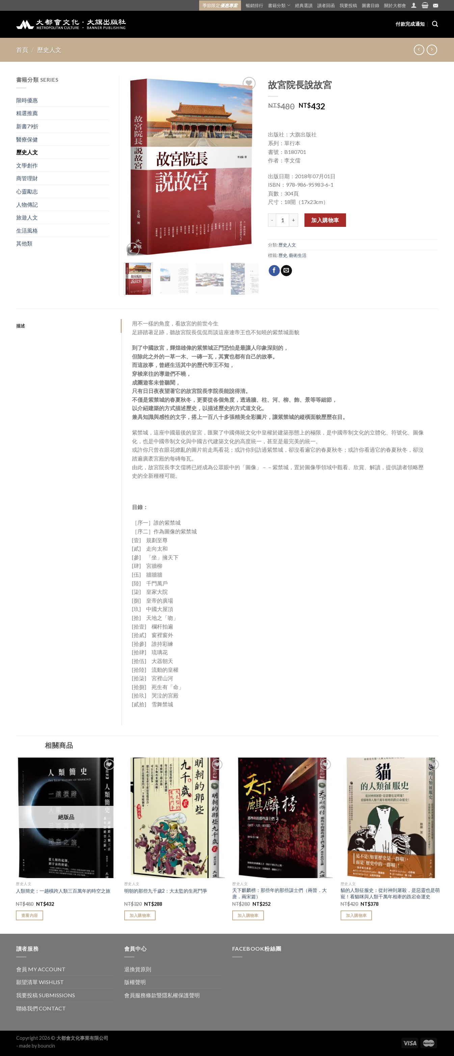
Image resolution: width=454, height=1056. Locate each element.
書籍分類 (279, 5)
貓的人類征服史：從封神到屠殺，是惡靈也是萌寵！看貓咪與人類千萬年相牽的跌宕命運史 (390, 893)
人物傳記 (27, 204)
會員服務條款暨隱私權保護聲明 (162, 995)
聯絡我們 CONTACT (41, 1008)
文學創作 (27, 165)
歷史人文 (49, 49)
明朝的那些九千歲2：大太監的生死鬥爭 (165, 891)
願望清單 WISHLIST (40, 982)
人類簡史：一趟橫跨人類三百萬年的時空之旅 (63, 891)
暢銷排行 (254, 5)
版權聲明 (135, 982)
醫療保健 (27, 139)
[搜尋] (435, 24)
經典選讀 (304, 5)
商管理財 (27, 178)
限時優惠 (27, 100)
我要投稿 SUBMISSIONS (45, 995)
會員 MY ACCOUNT (40, 969)
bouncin (46, 1046)
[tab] (69, 326)
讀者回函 (326, 5)
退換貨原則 (137, 969)
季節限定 (220, 5)
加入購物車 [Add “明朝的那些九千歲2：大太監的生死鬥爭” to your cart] (140, 915)
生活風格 (27, 230)
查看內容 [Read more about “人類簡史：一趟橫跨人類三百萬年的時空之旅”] (29, 915)
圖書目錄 (370, 5)
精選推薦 (27, 113)
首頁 (22, 49)
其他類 (24, 243)
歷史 (282, 255)
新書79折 (27, 126)
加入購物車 (325, 220)
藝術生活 (297, 255)
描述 (20, 325)
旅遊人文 (27, 217)
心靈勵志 (27, 191)
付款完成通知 (410, 24)
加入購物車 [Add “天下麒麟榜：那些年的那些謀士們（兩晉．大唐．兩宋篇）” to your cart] (248, 915)
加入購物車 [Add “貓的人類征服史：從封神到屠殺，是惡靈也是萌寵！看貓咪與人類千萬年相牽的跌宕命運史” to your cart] (356, 915)
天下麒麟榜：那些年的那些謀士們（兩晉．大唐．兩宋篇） (279, 893)
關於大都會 (395, 5)
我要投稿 (348, 5)
